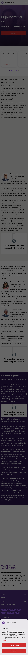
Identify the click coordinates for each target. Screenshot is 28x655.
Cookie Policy (5, 640)
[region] (14, 637)
